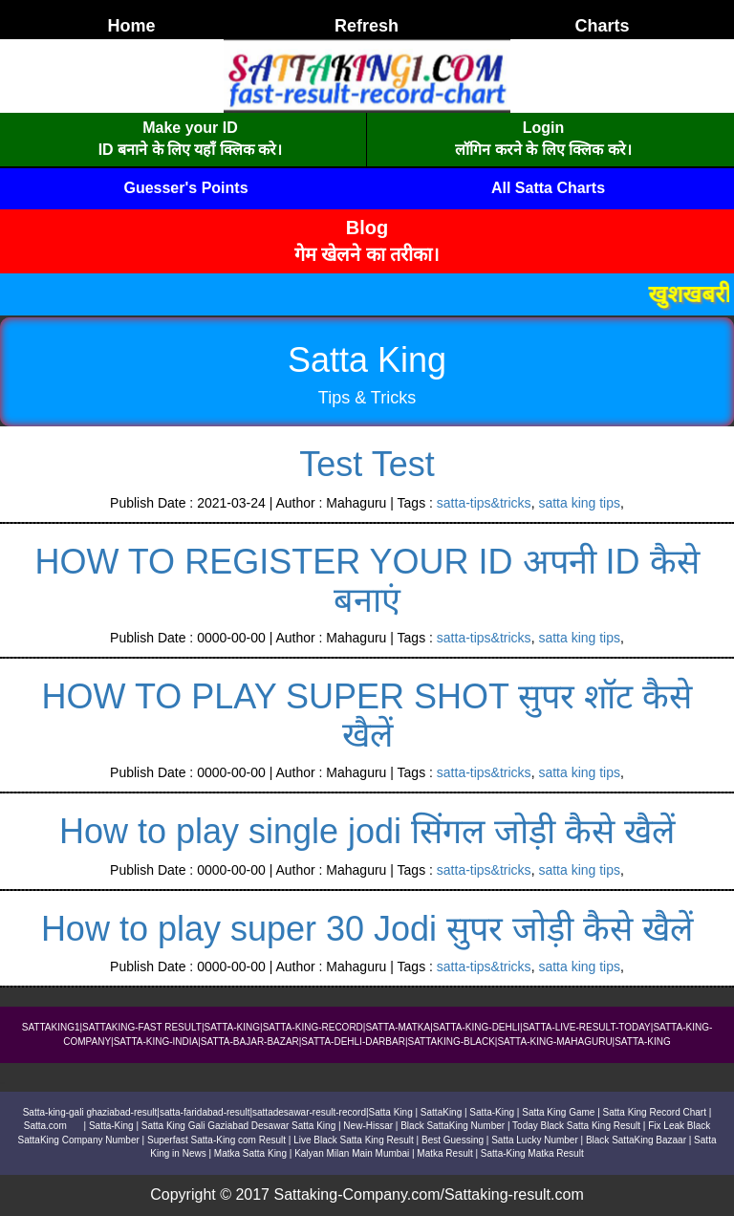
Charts (601, 25)
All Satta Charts (548, 188)
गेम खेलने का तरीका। (367, 254)
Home (131, 25)
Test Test (366, 464)
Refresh (367, 25)
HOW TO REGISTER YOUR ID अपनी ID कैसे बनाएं (366, 580)
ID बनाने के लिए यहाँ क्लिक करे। (190, 149)
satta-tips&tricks (484, 502)
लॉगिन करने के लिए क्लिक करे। (543, 149)
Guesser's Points (185, 188)
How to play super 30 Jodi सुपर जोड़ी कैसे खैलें (367, 928)
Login (544, 127)
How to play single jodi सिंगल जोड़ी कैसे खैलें (367, 831)
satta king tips (579, 502)
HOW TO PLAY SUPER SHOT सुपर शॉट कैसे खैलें (367, 715)
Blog (367, 227)
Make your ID (190, 127)
